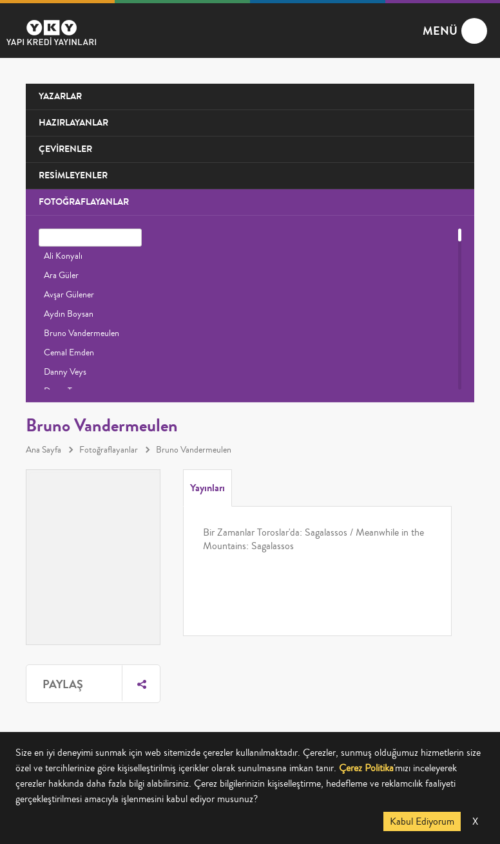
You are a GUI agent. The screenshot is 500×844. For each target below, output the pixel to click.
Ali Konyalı (63, 256)
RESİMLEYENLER (73, 175)
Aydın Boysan (68, 314)
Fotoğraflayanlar (108, 450)
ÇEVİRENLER (65, 149)
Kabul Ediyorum (422, 821)
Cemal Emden (69, 352)
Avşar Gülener (69, 294)
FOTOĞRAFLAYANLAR (84, 202)
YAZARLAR (60, 96)
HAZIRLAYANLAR (73, 122)
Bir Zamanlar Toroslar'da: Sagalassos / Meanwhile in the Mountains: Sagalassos (313, 539)
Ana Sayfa (43, 450)
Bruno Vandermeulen (81, 333)
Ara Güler (61, 275)
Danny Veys (65, 372)
